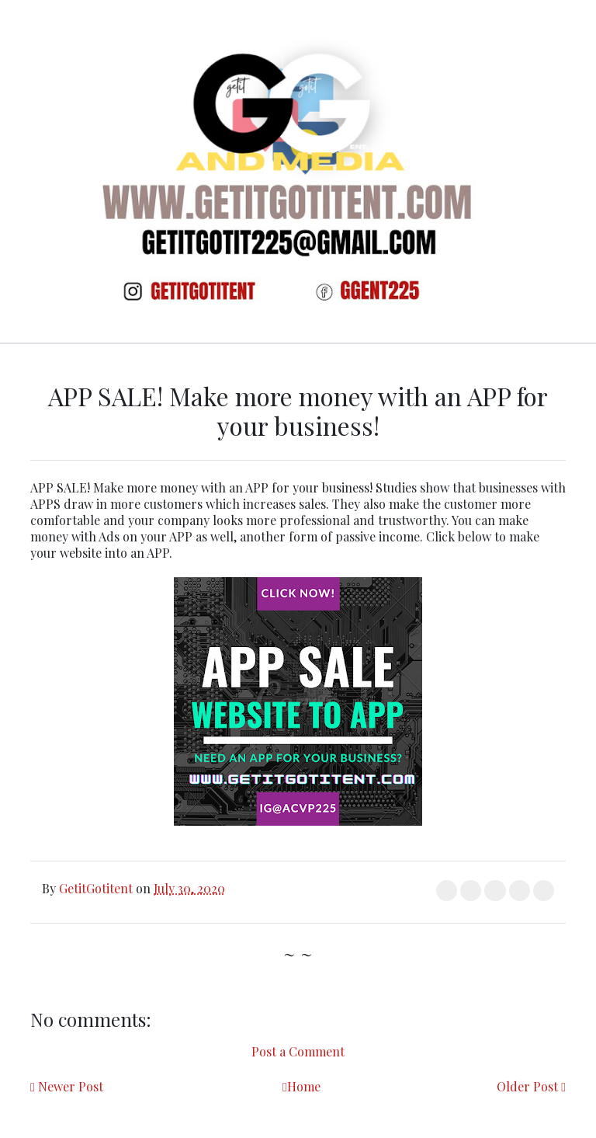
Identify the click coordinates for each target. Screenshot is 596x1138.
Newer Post (70, 1086)
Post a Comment (298, 1051)
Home (304, 1086)
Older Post (527, 1086)
